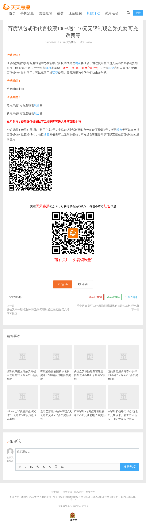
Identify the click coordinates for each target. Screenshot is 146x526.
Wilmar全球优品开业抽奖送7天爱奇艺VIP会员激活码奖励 (22, 408)
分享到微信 (112, 297)
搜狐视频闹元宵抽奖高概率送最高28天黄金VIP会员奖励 (22, 368)
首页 (12, 13)
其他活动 (93, 13)
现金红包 (75, 13)
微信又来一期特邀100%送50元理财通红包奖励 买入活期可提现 (38, 312)
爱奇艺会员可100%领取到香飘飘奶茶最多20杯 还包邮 (108, 306)
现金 (78, 63)
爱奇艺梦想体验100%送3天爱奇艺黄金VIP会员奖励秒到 (56, 408)
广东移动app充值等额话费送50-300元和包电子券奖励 (90, 406)
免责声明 (90, 492)
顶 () (62, 284)
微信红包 (45, 13)
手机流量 (27, 13)
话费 (60, 13)
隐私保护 (78, 492)
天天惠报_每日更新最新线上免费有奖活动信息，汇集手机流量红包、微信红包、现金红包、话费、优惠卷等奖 (17, 7)
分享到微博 (94, 297)
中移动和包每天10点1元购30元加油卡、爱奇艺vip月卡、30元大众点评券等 (123, 408)
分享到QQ (131, 297)
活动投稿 (67, 492)
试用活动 (111, 13)
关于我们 (55, 492)
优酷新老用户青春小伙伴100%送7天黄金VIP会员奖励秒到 (123, 368)
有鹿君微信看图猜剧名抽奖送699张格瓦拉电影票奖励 (56, 368)
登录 (138, 12)
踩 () (84, 284)
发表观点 (130, 467)
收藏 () (15, 297)
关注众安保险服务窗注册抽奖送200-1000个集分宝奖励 (90, 368)
